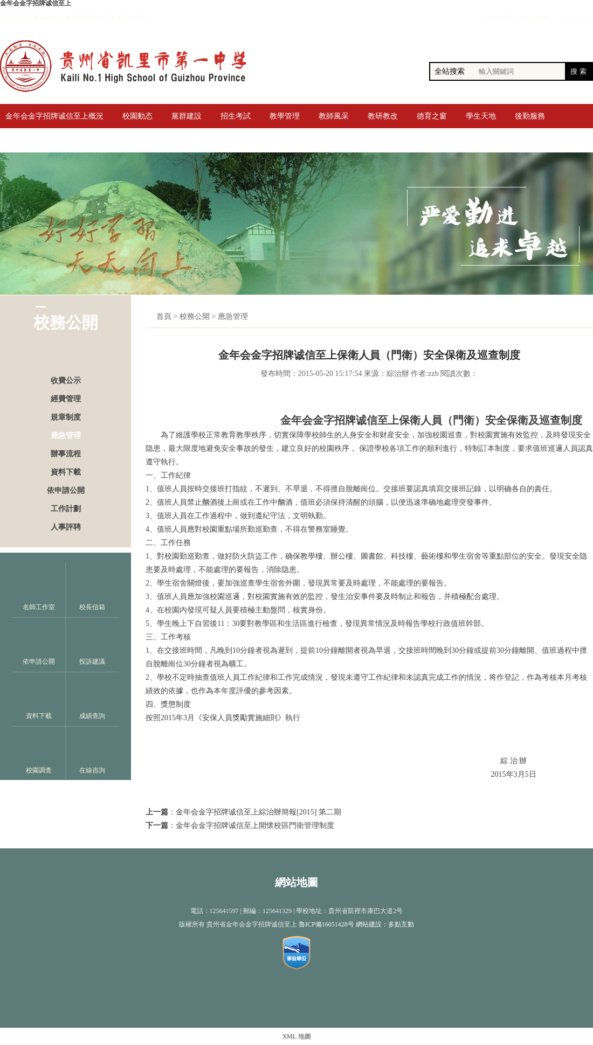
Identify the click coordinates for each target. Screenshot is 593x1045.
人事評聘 (66, 527)
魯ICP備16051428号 (326, 924)
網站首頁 (497, 18)
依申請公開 (66, 490)
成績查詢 (92, 699)
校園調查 (39, 754)
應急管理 (66, 435)
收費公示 (66, 381)
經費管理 (66, 399)
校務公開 (195, 316)
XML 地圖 (296, 1036)
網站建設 (369, 924)
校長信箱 (92, 590)
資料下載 (66, 472)
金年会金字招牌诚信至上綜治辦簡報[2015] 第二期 (258, 812)
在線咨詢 (92, 754)
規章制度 (66, 417)
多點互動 (401, 924)
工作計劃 (66, 509)
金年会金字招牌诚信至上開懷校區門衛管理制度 (255, 825)
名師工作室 (39, 590)
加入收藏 (535, 18)
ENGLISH (574, 18)
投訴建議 (92, 645)
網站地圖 (296, 882)
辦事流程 (66, 454)
